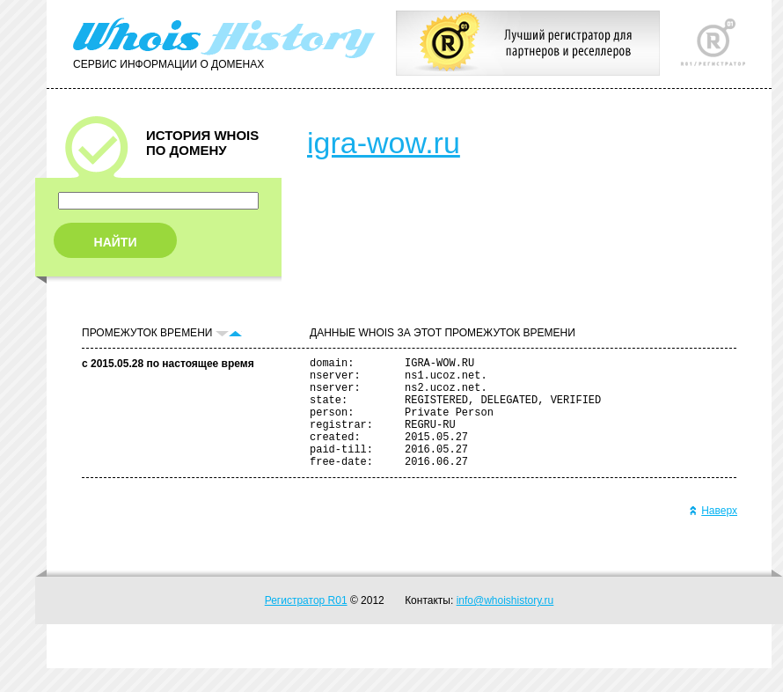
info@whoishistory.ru (505, 624)
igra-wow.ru (383, 142)
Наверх (713, 534)
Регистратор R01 (306, 624)
